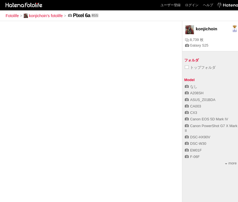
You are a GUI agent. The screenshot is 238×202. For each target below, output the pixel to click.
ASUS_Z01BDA (200, 100)
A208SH (194, 93)
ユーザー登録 (170, 5)
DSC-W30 (195, 143)
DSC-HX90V (197, 137)
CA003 (193, 106)
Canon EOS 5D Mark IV (206, 119)
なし (191, 86)
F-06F (192, 157)
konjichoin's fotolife (43, 15)
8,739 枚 (194, 40)
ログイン (192, 5)
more (231, 163)
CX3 (191, 113)
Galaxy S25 (196, 45)
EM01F (193, 150)
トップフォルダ (200, 67)
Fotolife (12, 15)
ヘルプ (208, 5)
